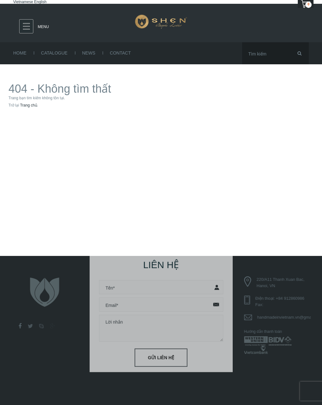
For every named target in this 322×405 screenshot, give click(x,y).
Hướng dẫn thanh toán (264, 331)
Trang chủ (28, 105)
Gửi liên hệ (161, 356)
